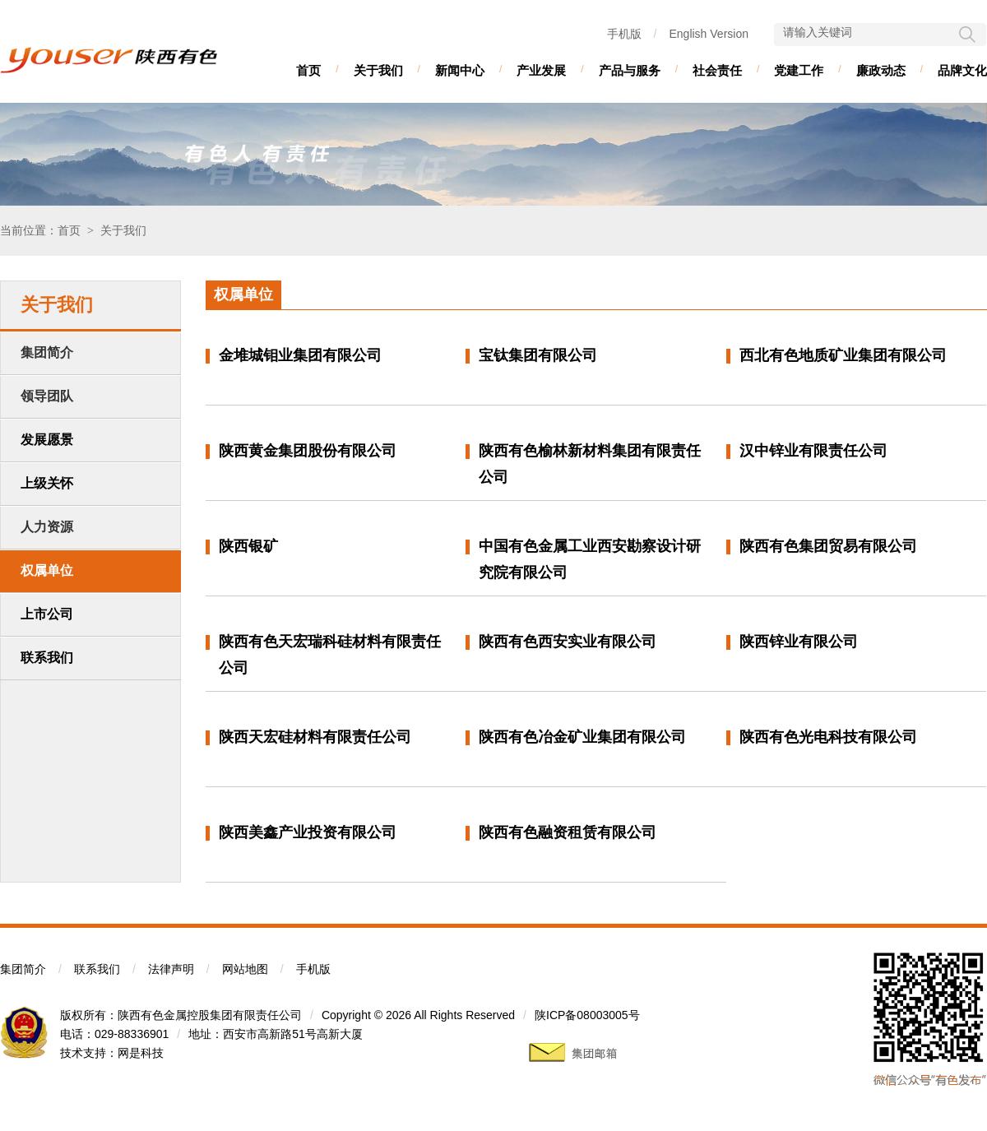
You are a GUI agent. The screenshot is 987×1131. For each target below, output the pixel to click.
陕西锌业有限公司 (798, 641)
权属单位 (47, 570)
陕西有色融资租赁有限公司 (567, 832)
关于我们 (378, 70)
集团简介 (23, 969)
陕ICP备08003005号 (587, 1015)
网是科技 (141, 1052)
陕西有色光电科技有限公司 (828, 737)
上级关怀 (47, 483)
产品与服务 (629, 70)
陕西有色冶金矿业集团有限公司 (582, 737)
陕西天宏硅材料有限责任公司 (315, 737)
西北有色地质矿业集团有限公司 (843, 355)
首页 (308, 70)
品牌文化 (962, 70)
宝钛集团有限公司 (538, 355)
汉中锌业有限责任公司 (813, 451)
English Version (708, 33)
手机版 (624, 33)
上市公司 (47, 614)
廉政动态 (881, 70)
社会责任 (717, 70)
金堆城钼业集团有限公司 (300, 355)
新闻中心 (459, 70)
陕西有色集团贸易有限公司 (828, 546)
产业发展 (541, 70)
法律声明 (171, 969)
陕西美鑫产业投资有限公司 (307, 832)
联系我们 (47, 658)
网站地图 (245, 969)
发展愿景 (47, 440)
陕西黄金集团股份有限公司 (307, 451)
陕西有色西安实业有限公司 (567, 641)
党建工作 (798, 70)
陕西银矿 (248, 546)
